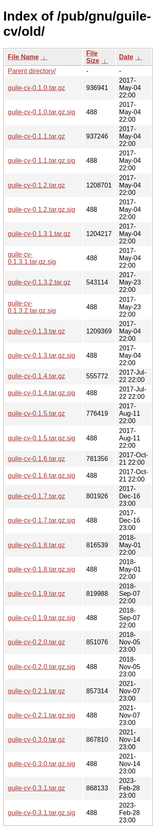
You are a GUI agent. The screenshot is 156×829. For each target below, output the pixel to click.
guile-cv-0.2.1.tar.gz (36, 691)
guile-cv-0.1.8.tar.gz (36, 545)
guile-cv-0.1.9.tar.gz (36, 593)
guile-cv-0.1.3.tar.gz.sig (41, 355)
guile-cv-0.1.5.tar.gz (36, 413)
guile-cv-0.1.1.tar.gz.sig (41, 160)
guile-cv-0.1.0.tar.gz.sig (41, 112)
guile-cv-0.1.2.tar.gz (36, 185)
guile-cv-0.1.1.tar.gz (36, 136)
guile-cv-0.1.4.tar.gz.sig (41, 392)
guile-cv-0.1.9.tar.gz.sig (41, 617)
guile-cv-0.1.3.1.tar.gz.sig (32, 258)
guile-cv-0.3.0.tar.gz (36, 739)
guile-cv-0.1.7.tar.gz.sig (41, 520)
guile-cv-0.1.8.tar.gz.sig (41, 569)
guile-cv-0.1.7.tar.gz (36, 496)
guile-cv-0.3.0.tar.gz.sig (41, 763)
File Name (23, 56)
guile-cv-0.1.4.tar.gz (36, 376)
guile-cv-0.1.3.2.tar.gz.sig (32, 307)
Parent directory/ (32, 70)
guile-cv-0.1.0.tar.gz (36, 87)
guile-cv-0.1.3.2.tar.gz (39, 282)
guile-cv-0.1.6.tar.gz (36, 458)
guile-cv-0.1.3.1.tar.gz (39, 233)
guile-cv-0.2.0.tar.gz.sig (41, 666)
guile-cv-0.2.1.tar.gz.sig (41, 715)
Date (126, 56)
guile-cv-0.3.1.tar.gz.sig (41, 812)
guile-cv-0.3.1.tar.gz (36, 788)
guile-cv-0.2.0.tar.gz (36, 642)
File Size (92, 57)
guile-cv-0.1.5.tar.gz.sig (41, 438)
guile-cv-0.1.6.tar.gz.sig (41, 475)
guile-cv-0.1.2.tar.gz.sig (41, 209)
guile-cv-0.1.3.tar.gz (36, 331)
